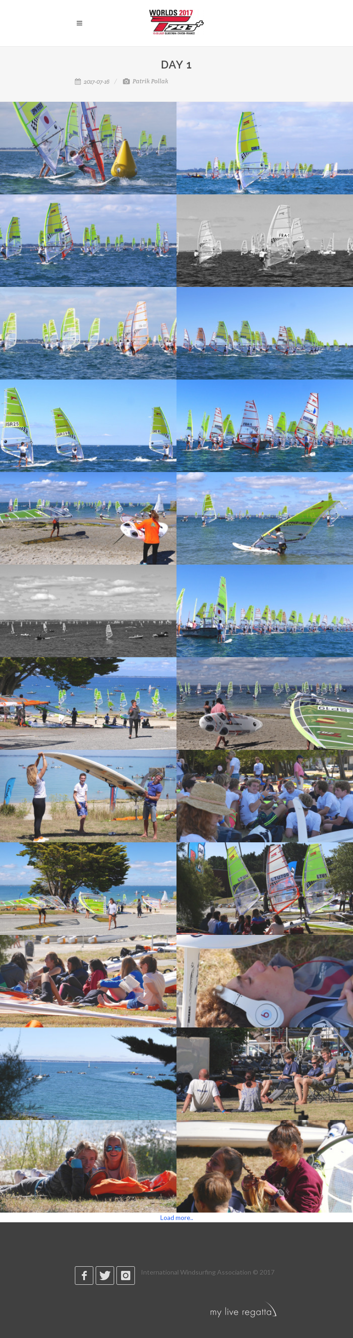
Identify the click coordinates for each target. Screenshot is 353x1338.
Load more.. (176, 1217)
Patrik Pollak (145, 81)
